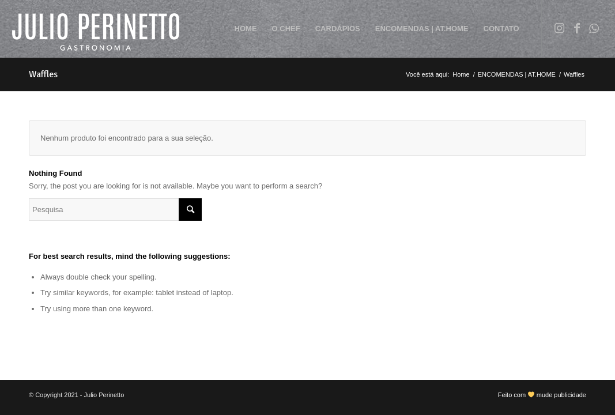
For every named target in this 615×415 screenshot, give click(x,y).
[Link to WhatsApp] (594, 28)
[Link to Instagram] (559, 28)
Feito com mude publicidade (542, 394)
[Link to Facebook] (577, 28)
